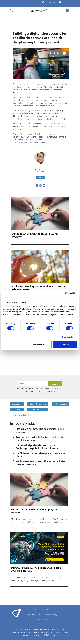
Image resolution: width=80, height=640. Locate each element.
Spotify (24, 142)
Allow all (65, 344)
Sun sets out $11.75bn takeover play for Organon (35, 235)
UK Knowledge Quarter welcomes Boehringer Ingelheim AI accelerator (37, 447)
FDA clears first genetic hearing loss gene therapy (40, 430)
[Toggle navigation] (12, 10)
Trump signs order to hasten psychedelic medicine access (40, 438)
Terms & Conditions (34, 619)
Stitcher (36, 142)
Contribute (31, 615)
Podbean (47, 142)
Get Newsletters (51, 2)
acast (29, 142)
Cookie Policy (41, 615)
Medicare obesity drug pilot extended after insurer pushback (41, 463)
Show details (67, 337)
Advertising (39, 610)
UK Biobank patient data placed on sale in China (40, 455)
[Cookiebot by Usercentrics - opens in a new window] (67, 294)
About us (30, 610)
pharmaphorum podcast (52, 134)
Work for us (47, 619)
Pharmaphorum (16, 613)
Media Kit (65, 2)
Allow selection (39, 344)
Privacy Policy (52, 615)
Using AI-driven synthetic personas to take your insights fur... (36, 569)
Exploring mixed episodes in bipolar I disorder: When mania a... (39, 288)
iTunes (17, 142)
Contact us (48, 610)
